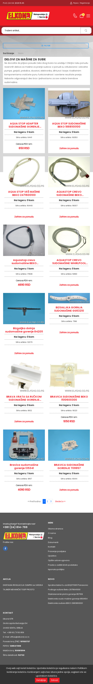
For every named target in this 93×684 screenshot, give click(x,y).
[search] (86, 30)
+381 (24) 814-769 (15, 527)
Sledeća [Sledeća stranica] (60, 501)
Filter (47, 45)
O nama (52, 533)
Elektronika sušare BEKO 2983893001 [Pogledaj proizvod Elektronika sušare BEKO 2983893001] (65, 603)
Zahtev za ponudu (69, 148)
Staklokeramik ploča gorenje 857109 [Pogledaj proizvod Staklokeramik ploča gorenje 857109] (65, 594)
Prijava (74, 3)
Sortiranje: (9, 53)
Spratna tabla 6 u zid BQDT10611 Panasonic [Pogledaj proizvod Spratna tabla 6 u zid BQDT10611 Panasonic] (68, 585)
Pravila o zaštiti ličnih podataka (63, 565)
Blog (50, 537)
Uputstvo (52, 555)
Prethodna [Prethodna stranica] (34, 501)
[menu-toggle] (88, 16)
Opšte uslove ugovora (58, 560)
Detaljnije (41, 680)
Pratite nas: (8, 542)
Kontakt (51, 546)
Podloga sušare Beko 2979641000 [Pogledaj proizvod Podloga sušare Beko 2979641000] (64, 589)
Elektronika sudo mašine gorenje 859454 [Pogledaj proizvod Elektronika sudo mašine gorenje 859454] (68, 598)
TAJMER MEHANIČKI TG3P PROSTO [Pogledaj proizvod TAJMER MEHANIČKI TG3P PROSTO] (19, 589)
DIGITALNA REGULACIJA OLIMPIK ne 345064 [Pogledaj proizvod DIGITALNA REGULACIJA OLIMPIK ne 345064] (23, 585)
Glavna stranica (55, 528)
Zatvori (54, 680)
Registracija (85, 3)
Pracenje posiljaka (57, 551)
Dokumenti (53, 542)
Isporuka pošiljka (56, 569)
